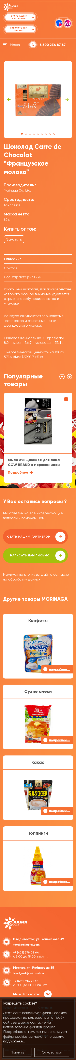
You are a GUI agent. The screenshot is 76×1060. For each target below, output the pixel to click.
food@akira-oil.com (26, 944)
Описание (13, 259)
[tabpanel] (38, 99)
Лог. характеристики (22, 277)
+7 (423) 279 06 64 (26, 952)
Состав (10, 268)
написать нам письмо (37, 556)
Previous (9, 100)
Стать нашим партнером (36, 537)
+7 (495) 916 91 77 (25, 981)
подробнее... (14, 1041)
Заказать (14, 239)
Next (67, 100)
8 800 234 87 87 (53, 45)
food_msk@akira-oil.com (29, 973)
